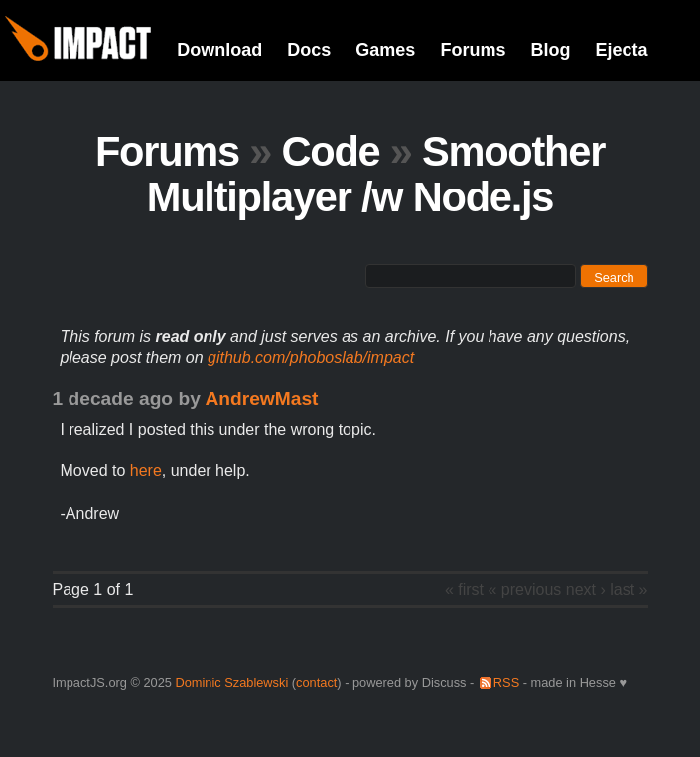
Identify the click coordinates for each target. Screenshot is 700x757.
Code (330, 151)
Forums (472, 50)
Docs (309, 50)
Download (219, 50)
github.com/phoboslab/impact (311, 357)
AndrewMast (261, 398)
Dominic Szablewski (231, 682)
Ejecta (621, 50)
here (146, 470)
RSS (506, 682)
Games (385, 50)
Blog (550, 50)
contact (316, 682)
